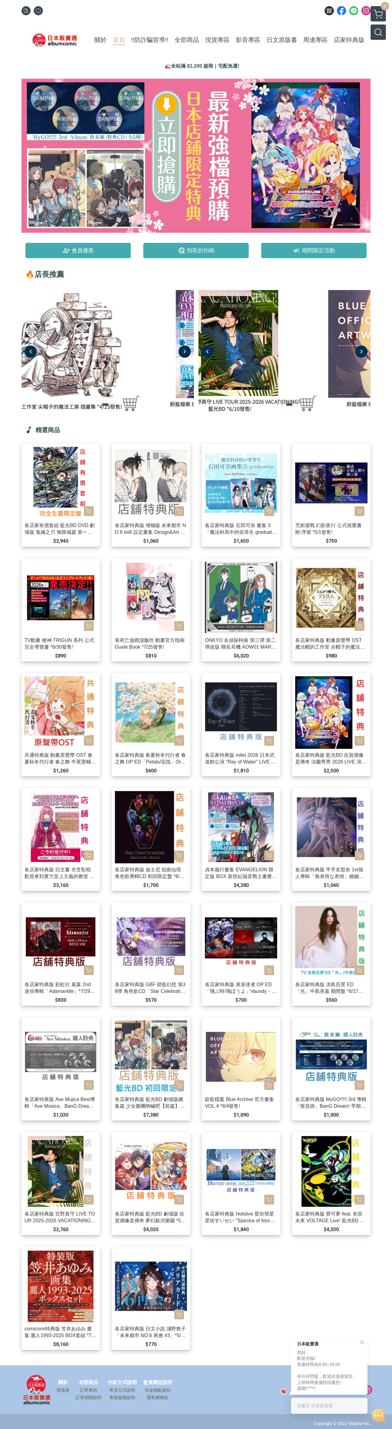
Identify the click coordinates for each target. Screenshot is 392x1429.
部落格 (63, 1390)
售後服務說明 (122, 1397)
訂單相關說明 (88, 1397)
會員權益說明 (157, 1382)
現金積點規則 (158, 1390)
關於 (63, 1382)
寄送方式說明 (122, 1390)
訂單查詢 (88, 1390)
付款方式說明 (122, 1382)
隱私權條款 (157, 1397)
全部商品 (88, 1382)
